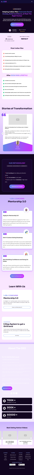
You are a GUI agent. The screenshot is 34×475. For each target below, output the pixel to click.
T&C (28, 459)
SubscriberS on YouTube (11, 402)
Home (5, 454)
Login (5, 458)
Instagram (21, 456)
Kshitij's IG (21, 458)
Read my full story (7, 388)
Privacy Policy (28, 458)
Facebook (20, 459)
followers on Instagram (11, 409)
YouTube (20, 454)
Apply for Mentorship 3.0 (17, 24)
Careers (5, 459)
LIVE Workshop (13, 459)
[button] (32, 1)
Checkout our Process (17, 186)
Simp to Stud (13, 457)
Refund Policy (28, 456)
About (5, 456)
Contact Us (28, 454)
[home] (4, 1)
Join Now (17, 335)
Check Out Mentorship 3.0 (17, 276)
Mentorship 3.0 (13, 455)
